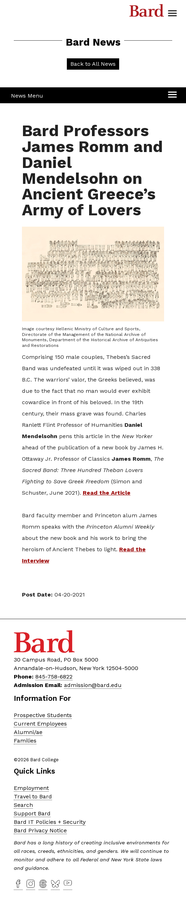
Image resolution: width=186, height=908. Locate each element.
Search (23, 805)
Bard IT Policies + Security (50, 822)
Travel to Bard (33, 796)
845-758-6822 (53, 676)
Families (25, 740)
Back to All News (93, 63)
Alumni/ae (28, 732)
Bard (146, 12)
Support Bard (32, 813)
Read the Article (106, 492)
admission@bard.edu (93, 685)
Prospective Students (43, 715)
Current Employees (40, 723)
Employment (31, 788)
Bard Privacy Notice (40, 830)
